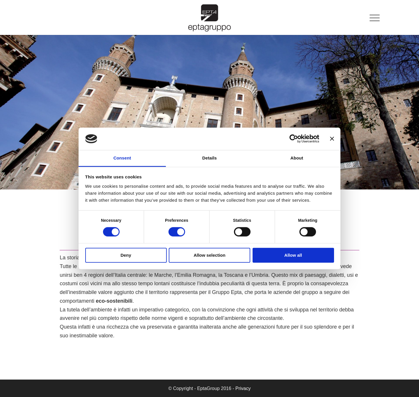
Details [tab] (209, 157)
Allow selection (209, 255)
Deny (125, 255)
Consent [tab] (122, 157)
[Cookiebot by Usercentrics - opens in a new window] (293, 138)
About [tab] (296, 157)
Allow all (293, 255)
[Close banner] (332, 139)
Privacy (243, 388)
